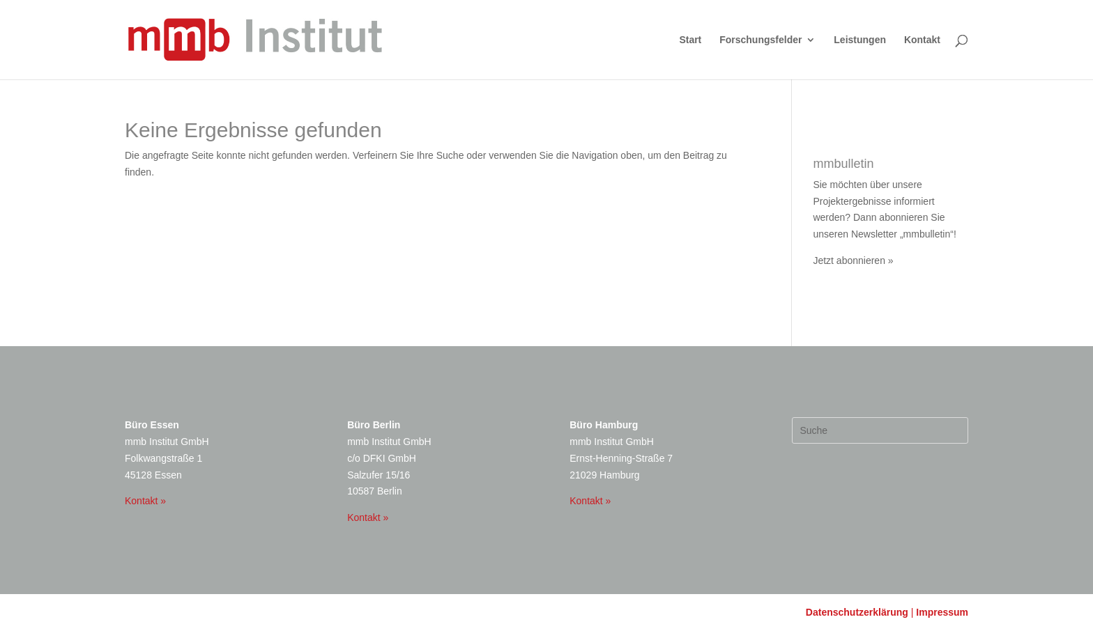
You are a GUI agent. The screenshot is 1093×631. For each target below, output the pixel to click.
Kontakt (922, 40)
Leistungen (860, 40)
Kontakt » (145, 500)
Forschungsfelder (760, 40)
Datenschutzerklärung (857, 612)
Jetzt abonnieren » (853, 260)
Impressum (942, 612)
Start (690, 40)
